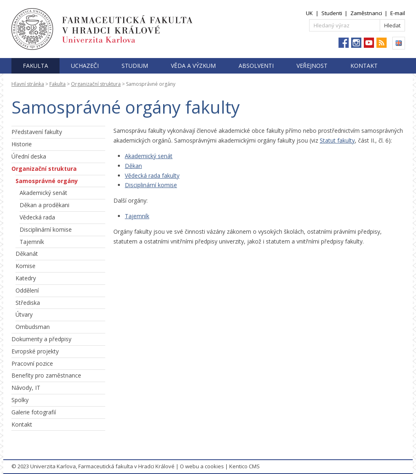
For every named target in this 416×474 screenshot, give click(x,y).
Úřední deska (28, 156)
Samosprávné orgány (46, 181)
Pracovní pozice (32, 363)
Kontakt (364, 65)
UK (309, 13)
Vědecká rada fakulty (152, 175)
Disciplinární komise (46, 229)
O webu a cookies (202, 466)
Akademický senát (43, 193)
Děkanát (26, 253)
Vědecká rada (37, 217)
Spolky (20, 400)
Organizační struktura (96, 83)
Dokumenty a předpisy (41, 339)
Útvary (24, 314)
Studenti (331, 13)
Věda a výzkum (193, 65)
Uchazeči (85, 65)
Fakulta (35, 65)
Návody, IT (25, 387)
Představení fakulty (36, 132)
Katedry (25, 278)
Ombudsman (32, 327)
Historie (21, 144)
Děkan (133, 166)
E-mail (397, 13)
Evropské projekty (35, 351)
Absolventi (256, 65)
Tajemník (32, 242)
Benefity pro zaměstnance (46, 375)
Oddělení (27, 290)
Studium (135, 65)
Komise (25, 266)
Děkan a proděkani (44, 205)
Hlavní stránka (27, 83)
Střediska (27, 302)
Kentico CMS (244, 466)
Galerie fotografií (33, 412)
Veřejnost (312, 65)
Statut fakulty (337, 140)
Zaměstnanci (366, 13)
